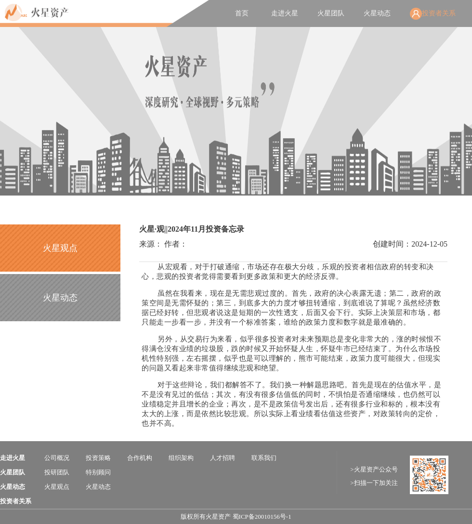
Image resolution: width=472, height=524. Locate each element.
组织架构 (181, 457)
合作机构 (139, 457)
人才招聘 (222, 457)
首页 (242, 13)
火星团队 (330, 13)
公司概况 (56, 457)
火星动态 (377, 13)
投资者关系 (439, 13)
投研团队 (56, 472)
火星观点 (60, 248)
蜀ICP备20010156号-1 (262, 516)
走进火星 (284, 13)
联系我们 (263, 457)
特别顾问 (98, 472)
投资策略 (98, 457)
